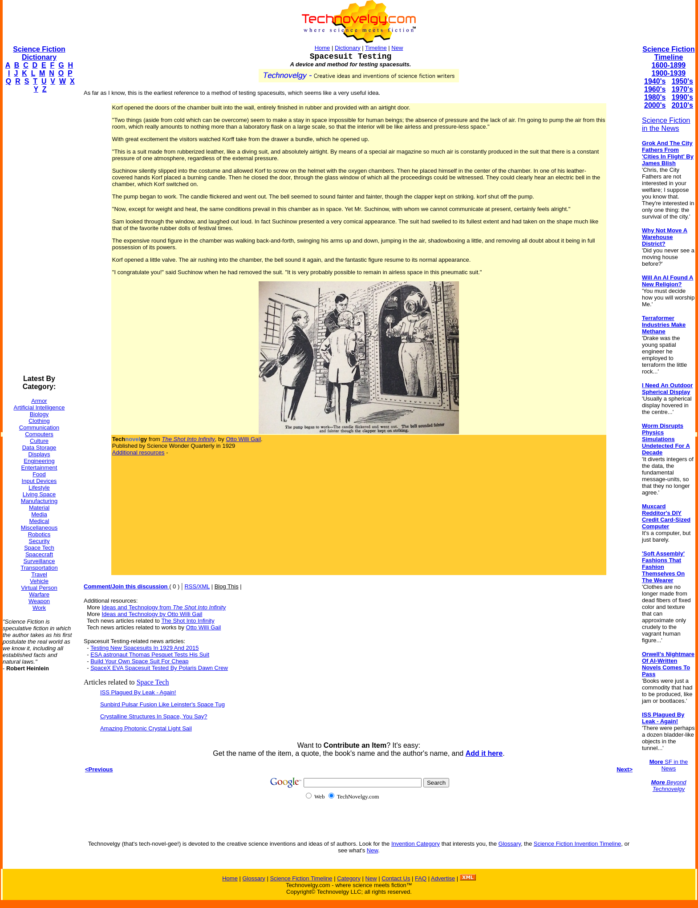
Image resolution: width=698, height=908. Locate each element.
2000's (655, 105)
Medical (39, 521)
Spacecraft (39, 554)
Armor (39, 400)
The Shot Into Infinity (187, 620)
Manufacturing (39, 501)
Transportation (38, 567)
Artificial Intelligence (39, 407)
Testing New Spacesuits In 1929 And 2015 (144, 648)
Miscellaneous (39, 527)
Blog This (227, 586)
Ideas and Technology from (163, 607)
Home (322, 48)
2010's (682, 105)
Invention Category (415, 843)
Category (349, 878)
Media (39, 514)
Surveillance (39, 561)
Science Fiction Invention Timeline (577, 843)
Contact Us (395, 878)
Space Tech (39, 547)
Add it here (484, 753)
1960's (655, 89)
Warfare (39, 594)
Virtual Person (39, 587)
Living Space (39, 494)
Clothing (39, 421)
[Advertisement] (38, 234)
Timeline (376, 48)
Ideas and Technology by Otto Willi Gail (151, 614)
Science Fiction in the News (666, 124)
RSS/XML (197, 586)
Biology (39, 414)
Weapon (39, 601)
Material (39, 507)
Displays (39, 454)
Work (39, 607)
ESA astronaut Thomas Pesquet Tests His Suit (149, 654)
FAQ (420, 878)
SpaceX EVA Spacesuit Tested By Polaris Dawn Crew (159, 668)
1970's (682, 89)
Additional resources (138, 452)
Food (39, 474)
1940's (655, 81)
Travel (39, 574)
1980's (655, 97)
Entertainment (39, 467)
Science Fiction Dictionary (39, 53)
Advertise (443, 878)
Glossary (510, 843)
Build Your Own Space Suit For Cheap (139, 661)
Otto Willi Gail (243, 439)
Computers (39, 434)
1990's (682, 97)
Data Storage (39, 447)
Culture (39, 441)
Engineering (39, 461)
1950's (682, 81)
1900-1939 (669, 73)
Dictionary (348, 48)
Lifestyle (39, 487)
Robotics (39, 534)
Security (39, 541)
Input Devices (39, 481)
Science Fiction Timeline (668, 53)
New (397, 48)
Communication (39, 427)
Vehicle (39, 581)
